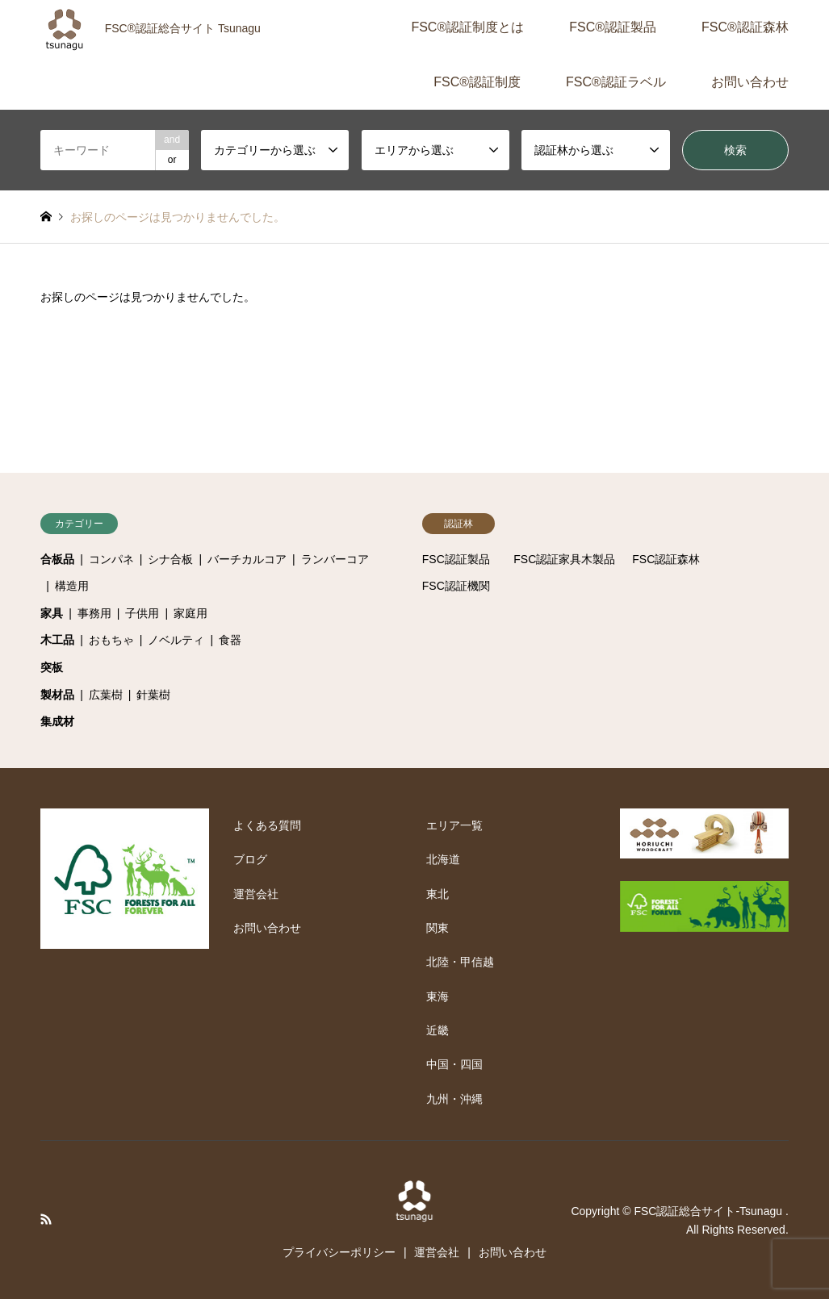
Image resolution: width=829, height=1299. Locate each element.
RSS (46, 1219)
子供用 (142, 613)
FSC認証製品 (456, 559)
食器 (230, 639)
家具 (51, 613)
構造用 (72, 585)
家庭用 (190, 613)
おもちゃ (111, 639)
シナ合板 (170, 559)
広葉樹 (106, 694)
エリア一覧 (454, 825)
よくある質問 (267, 825)
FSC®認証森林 (745, 27)
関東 (437, 927)
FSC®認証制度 (477, 82)
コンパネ (111, 559)
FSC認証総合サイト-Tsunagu (709, 1211)
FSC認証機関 (456, 585)
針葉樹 (153, 694)
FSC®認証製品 (612, 27)
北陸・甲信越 (460, 961)
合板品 (57, 559)
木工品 (57, 639)
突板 (51, 667)
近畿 (437, 1030)
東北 (437, 894)
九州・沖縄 (454, 1098)
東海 (437, 996)
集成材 (57, 721)
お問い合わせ (750, 82)
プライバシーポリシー (339, 1252)
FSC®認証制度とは (467, 27)
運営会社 (255, 894)
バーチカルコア (247, 559)
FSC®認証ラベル (616, 82)
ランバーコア (335, 559)
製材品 (57, 694)
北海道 (443, 859)
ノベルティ (176, 639)
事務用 (94, 613)
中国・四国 (454, 1064)
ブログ (250, 859)
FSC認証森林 (666, 559)
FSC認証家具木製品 (564, 559)
